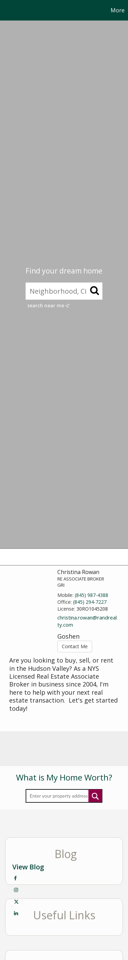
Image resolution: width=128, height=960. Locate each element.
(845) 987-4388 (91, 595)
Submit (95, 795)
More (118, 10)
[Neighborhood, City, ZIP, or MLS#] (64, 291)
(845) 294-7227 (89, 602)
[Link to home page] (6, 10)
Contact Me (75, 646)
